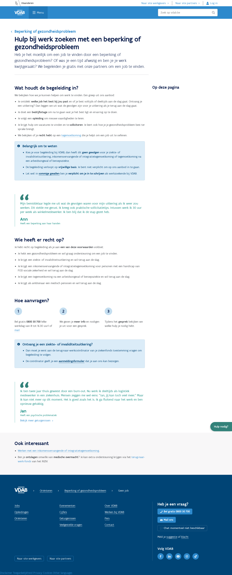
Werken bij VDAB (114, 512)
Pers (107, 518)
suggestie (171, 537)
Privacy (38, 573)
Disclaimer (6, 573)
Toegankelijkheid (23, 573)
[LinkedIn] (169, 556)
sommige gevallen (49, 173)
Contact (109, 524)
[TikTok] (195, 556)
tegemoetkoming (71, 135)
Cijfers (63, 512)
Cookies (48, 573)
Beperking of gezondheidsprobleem (45, 31)
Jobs (17, 505)
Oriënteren (46, 490)
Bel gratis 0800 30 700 (177, 511)
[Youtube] (178, 556)
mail (17, 330)
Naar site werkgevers (153, 3)
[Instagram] (187, 556)
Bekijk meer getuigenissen (35, 420)
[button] (221, 426)
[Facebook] (160, 556)
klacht (185, 537)
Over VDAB (111, 505)
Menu (40, 12)
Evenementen (67, 505)
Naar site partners (186, 3)
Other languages (62, 573)
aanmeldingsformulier (72, 361)
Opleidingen (22, 512)
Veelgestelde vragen (71, 524)
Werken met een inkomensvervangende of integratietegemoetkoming (58, 450)
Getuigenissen (68, 518)
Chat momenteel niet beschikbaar (184, 528)
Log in (214, 3)
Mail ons (168, 519)
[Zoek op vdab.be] (188, 12)
